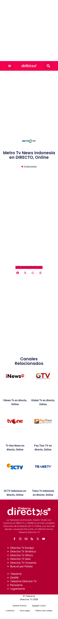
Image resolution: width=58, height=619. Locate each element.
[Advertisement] (29, 30)
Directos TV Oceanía (23, 563)
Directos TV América (23, 551)
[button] (9, 66)
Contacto (10, 610)
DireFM (14, 577)
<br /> (29, 245)
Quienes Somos (20, 605)
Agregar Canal (38, 605)
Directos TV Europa (22, 548)
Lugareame (17, 589)
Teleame (16, 574)
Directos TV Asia (20, 559)
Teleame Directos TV (23, 581)
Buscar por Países (21, 566)
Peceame (16, 585)
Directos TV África (21, 555)
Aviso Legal (25, 610)
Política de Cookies (43, 610)
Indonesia (30, 166)
